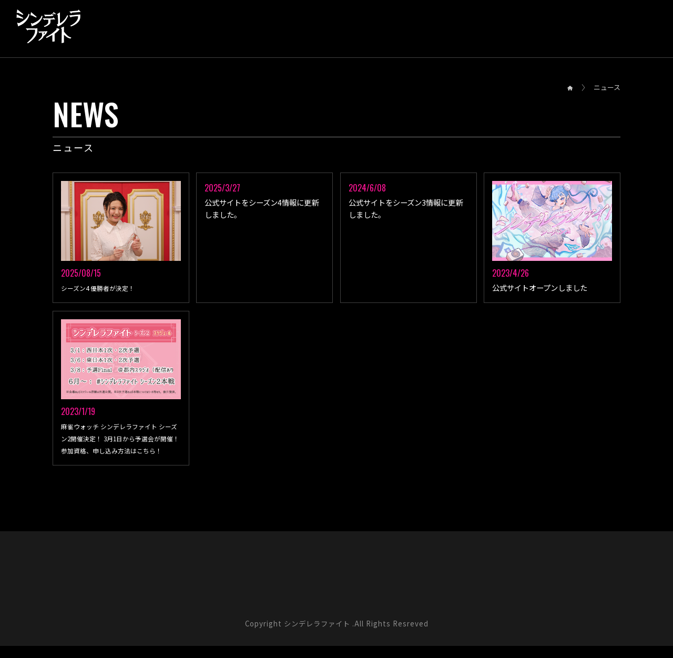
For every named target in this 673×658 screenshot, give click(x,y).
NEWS (116, 27)
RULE (450, 27)
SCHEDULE (281, 27)
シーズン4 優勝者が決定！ (105, 288)
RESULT (225, 27)
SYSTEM (341, 27)
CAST (497, 27)
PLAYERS (397, 27)
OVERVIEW (169, 27)
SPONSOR (548, 27)
